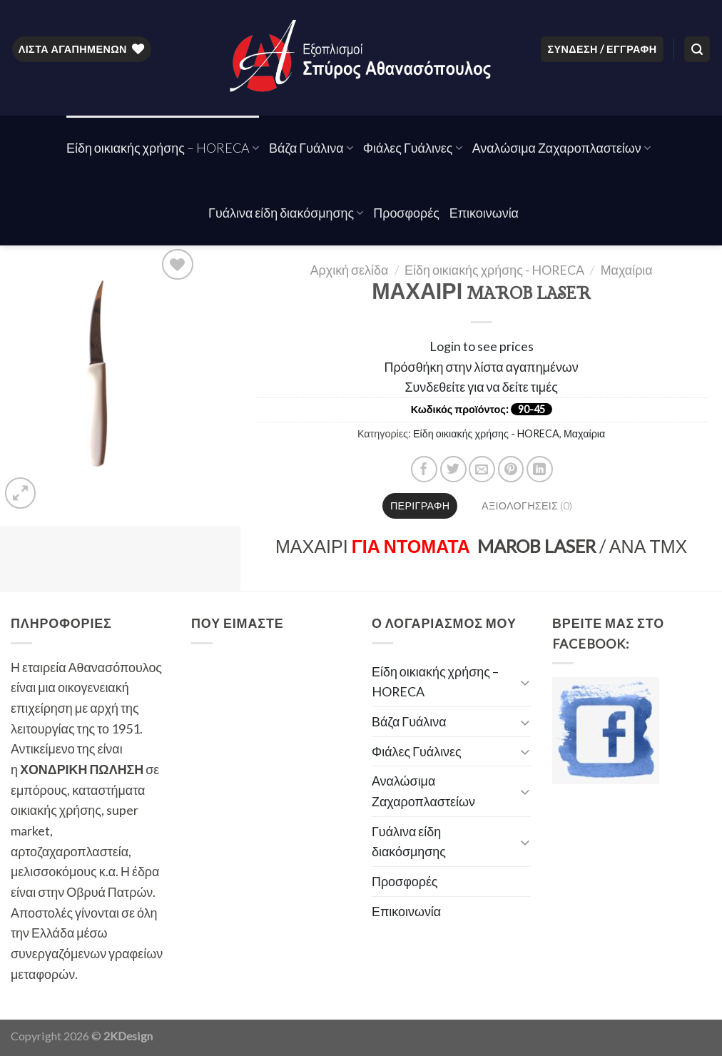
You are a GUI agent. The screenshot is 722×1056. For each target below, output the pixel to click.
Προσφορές (406, 212)
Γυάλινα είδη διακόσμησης (285, 212)
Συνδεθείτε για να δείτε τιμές (481, 387)
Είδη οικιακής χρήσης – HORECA (162, 148)
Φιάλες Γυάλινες (412, 148)
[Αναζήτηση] (697, 49)
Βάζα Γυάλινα (311, 148)
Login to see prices (481, 346)
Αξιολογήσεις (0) (527, 505)
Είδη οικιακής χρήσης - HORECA (494, 270)
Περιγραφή (419, 505)
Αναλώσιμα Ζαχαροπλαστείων (561, 148)
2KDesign (128, 1035)
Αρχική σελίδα (349, 270)
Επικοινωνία (484, 212)
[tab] (419, 506)
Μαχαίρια (627, 270)
